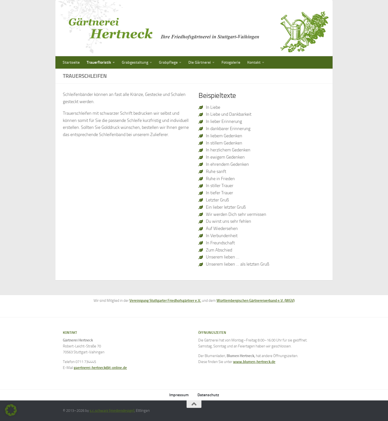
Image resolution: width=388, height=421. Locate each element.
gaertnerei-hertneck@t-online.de (100, 367)
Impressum (179, 395)
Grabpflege (168, 62)
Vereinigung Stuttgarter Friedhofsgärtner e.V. (165, 300)
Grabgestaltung (135, 62)
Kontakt (254, 62)
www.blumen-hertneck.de (254, 362)
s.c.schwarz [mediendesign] (112, 410)
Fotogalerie (230, 62)
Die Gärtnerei (199, 62)
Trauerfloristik (99, 62)
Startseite (71, 62)
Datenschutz (208, 395)
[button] (11, 410)
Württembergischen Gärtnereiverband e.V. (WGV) (255, 300)
